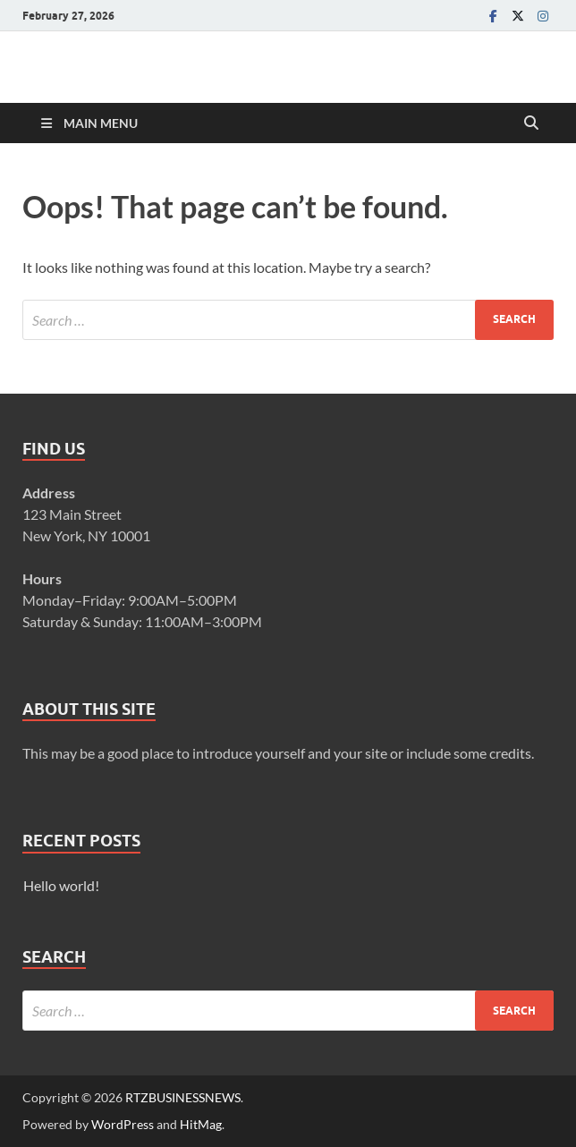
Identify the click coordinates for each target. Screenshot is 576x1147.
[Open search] (531, 123)
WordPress (122, 1124)
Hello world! (61, 885)
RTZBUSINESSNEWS (183, 1097)
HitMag (201, 1124)
